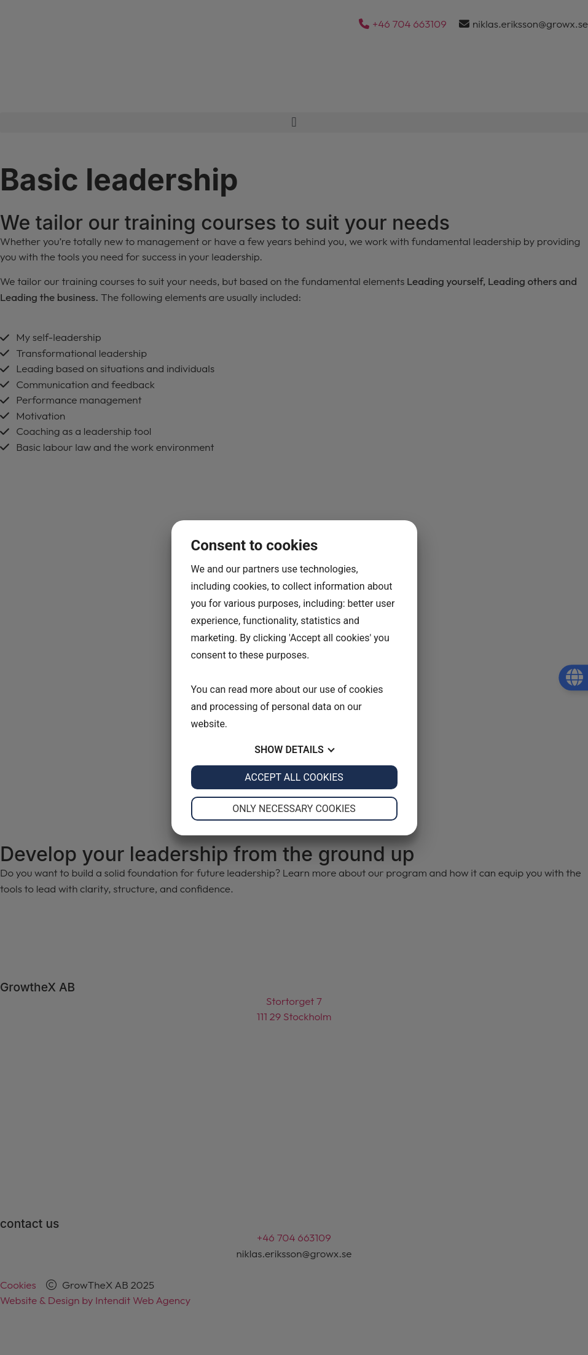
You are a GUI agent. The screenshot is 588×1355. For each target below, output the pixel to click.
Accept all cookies (294, 777)
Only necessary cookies (294, 808)
